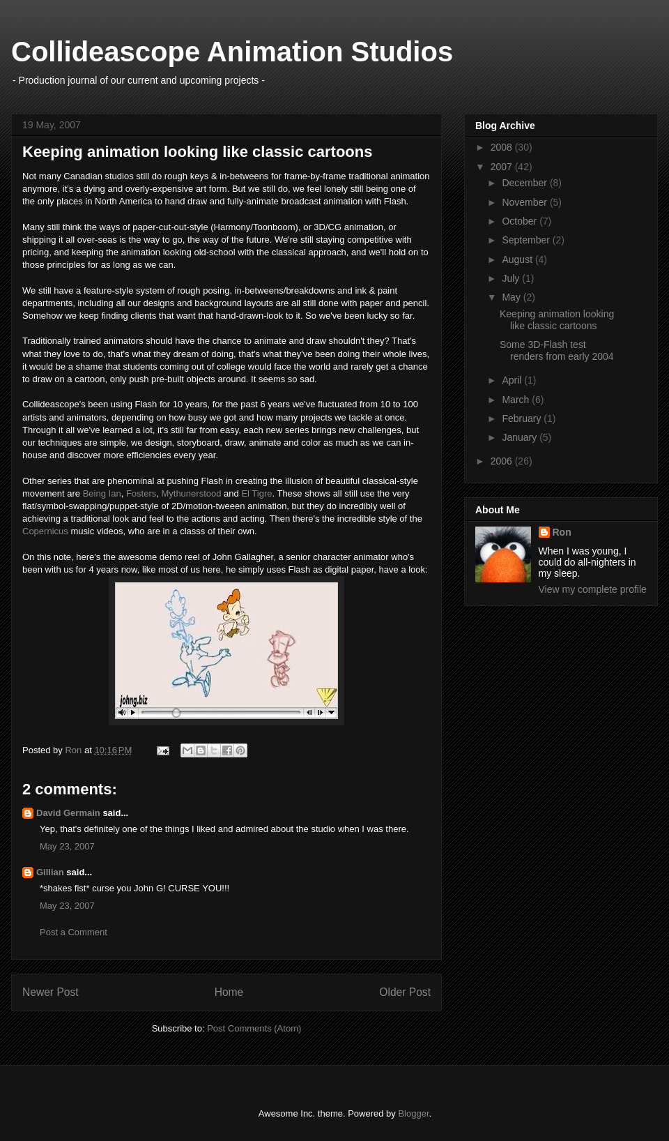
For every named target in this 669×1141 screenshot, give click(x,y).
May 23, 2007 (67, 846)
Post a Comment (73, 932)
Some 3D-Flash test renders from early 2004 (557, 350)
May (512, 297)
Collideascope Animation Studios (232, 51)
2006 (503, 461)
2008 (503, 147)
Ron (562, 532)
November (525, 202)
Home (229, 992)
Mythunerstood (191, 493)
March (517, 399)
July (512, 278)
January (520, 437)
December (525, 182)
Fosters (141, 493)
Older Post (405, 992)
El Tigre (256, 493)
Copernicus (45, 531)
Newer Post (50, 992)
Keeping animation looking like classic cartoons (557, 319)
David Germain (68, 813)
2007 (503, 166)
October (520, 221)
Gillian (50, 872)
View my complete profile (593, 589)
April (513, 380)
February (523, 418)
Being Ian (102, 493)
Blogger (413, 1113)
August (518, 259)
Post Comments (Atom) (254, 1028)
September (527, 239)
